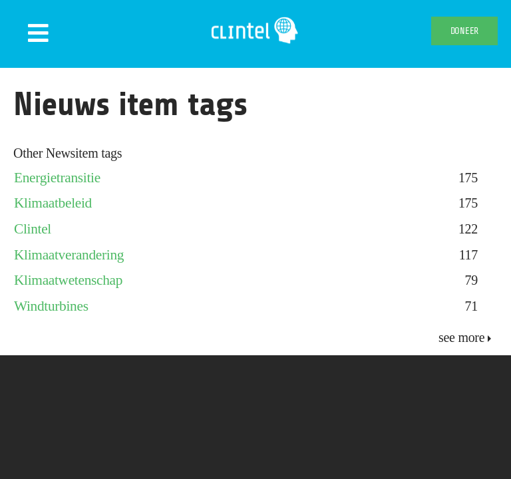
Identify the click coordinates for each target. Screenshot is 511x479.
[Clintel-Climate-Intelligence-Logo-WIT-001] (256, 20)
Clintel (32, 229)
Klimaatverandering (69, 255)
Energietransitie (57, 178)
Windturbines (51, 306)
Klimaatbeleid (53, 203)
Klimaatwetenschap (68, 280)
